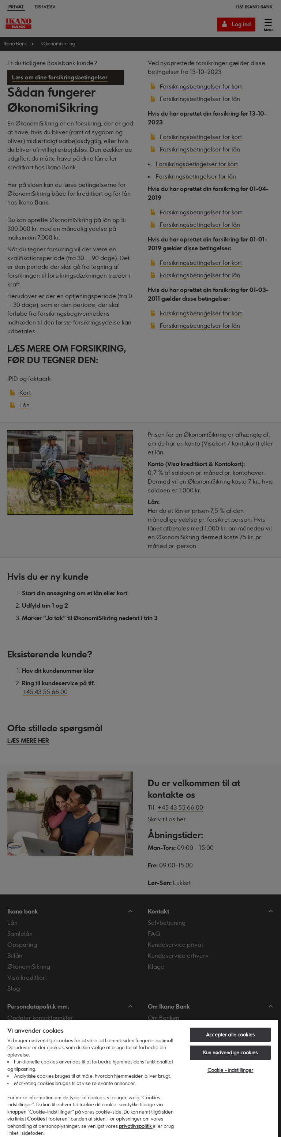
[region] (139, 1078)
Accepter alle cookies (230, 1034)
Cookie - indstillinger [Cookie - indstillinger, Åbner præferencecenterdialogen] (230, 1070)
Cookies (36, 1119)
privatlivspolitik (136, 1126)
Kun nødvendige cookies (230, 1052)
